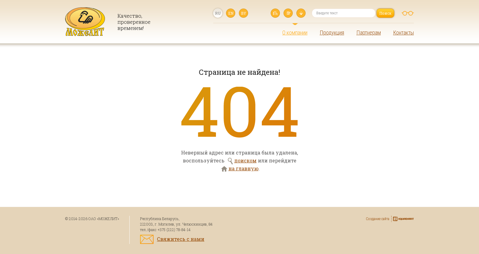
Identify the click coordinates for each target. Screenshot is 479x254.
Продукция (332, 32)
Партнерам (368, 32)
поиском (245, 160)
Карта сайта (301, 13)
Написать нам (288, 13)
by (243, 13)
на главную (243, 168)
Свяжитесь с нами (180, 239)
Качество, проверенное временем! (131, 22)
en (230, 13)
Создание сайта (377, 219)
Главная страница (275, 13)
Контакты (403, 32)
